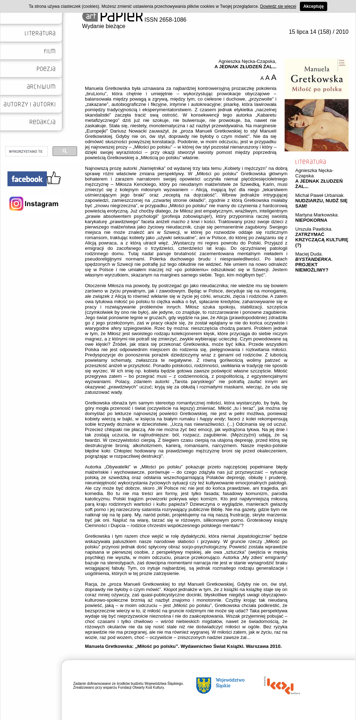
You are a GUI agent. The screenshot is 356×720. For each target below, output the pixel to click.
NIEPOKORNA (311, 220)
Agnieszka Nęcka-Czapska (247, 61)
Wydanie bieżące (103, 26)
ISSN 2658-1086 (134, 20)
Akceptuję (313, 6)
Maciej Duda (308, 254)
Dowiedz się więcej (278, 6)
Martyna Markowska (316, 214)
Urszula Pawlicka (313, 229)
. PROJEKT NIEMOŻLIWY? (314, 265)
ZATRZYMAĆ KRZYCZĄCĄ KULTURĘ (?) (321, 240)
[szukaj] (26, 151)
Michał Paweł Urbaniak (319, 195)
